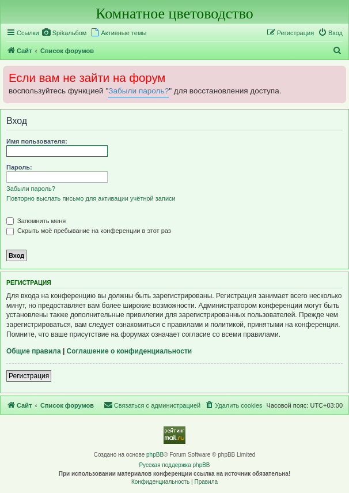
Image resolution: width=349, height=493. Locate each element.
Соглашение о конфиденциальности (129, 351)
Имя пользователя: (36, 141)
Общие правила (33, 351)
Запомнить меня (36, 220)
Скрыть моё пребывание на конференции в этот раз (88, 230)
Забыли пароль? (138, 90)
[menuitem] (64, 33)
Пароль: (19, 167)
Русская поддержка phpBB (174, 465)
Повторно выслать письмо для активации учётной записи (91, 198)
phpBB (155, 454)
